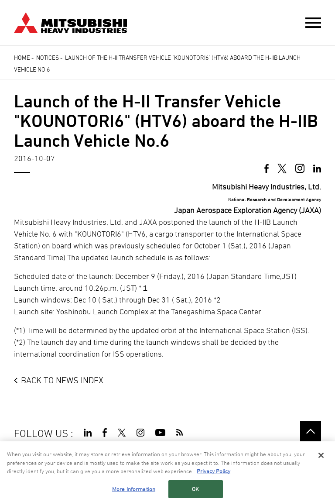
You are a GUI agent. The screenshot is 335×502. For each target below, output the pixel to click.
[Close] (321, 456)
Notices (47, 57)
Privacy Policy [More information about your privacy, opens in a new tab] (213, 472)
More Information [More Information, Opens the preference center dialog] (133, 489)
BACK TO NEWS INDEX (62, 380)
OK (195, 489)
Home (22, 57)
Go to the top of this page (310, 431)
